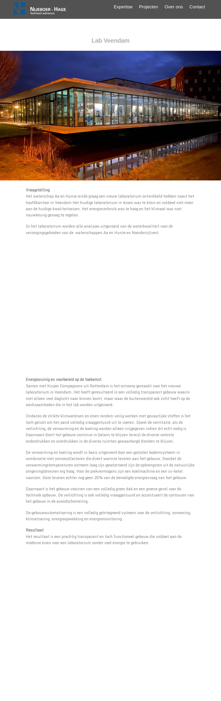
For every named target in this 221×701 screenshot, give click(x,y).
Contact (197, 6)
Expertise (123, 6)
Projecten (148, 6)
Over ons (173, 6)
